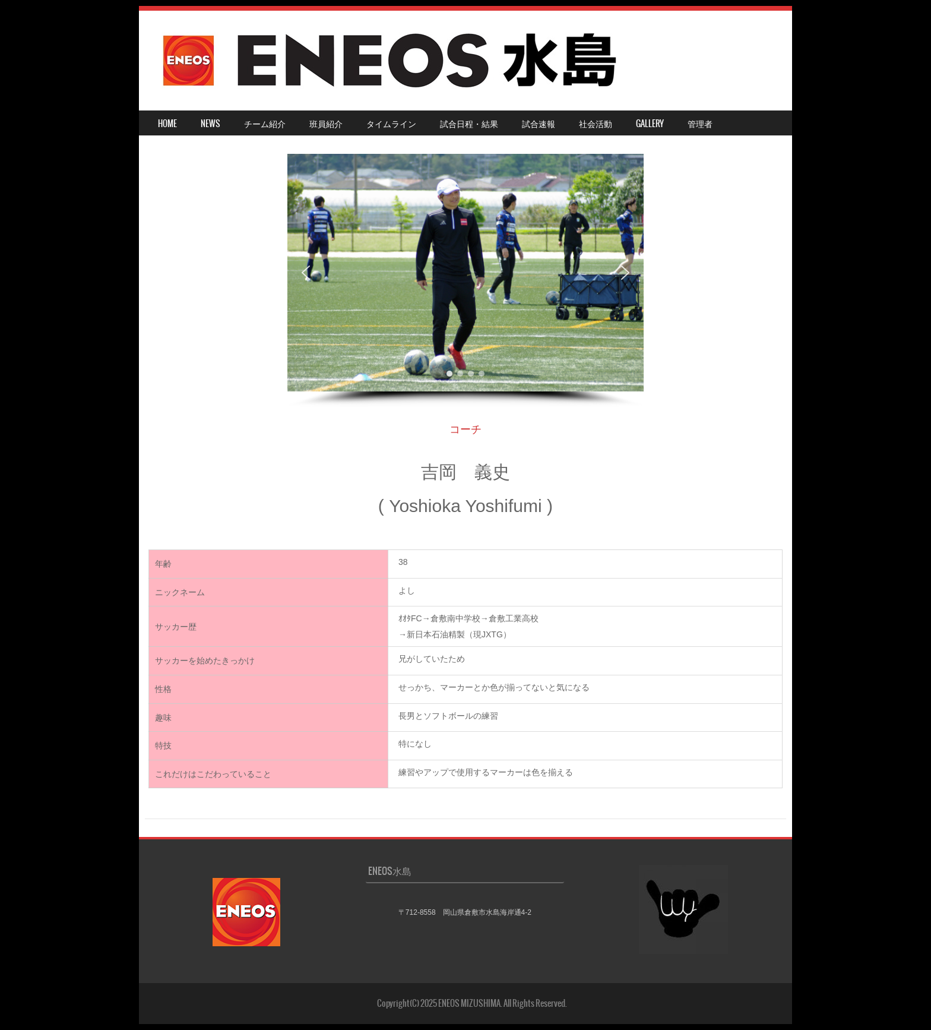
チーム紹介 (265, 123)
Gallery (650, 123)
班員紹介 (326, 123)
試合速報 (538, 123)
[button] (305, 272)
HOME (167, 123)
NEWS (210, 123)
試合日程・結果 (469, 123)
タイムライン (391, 123)
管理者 (700, 123)
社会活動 (595, 123)
